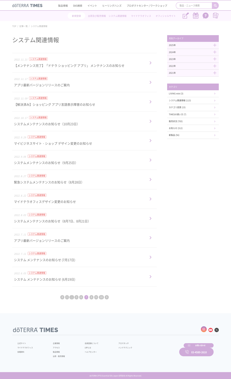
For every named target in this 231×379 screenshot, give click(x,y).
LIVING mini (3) (180, 97)
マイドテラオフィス (141, 15)
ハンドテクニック (117, 345)
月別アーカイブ (180, 38)
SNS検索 (77, 5)
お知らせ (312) (180, 135)
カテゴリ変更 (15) (182, 112)
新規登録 (76, 15)
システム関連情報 (118, 15)
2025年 (194, 46)
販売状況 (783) (180, 127)
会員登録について (86, 341)
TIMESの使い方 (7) (182, 120)
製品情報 (63, 5)
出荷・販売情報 (57, 354)
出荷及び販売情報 (97, 15)
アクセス (54, 345)
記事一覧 (23, 26)
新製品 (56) (178, 142)
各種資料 (21, 350)
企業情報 (54, 341)
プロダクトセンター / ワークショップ (147, 5)
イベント (92, 5)
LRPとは (82, 345)
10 (104, 297)
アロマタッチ (115, 341)
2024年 (194, 54)
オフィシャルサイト (166, 15)
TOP (14, 26)
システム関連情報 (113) (185, 105)
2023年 (194, 61)
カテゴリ (177, 90)
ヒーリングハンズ (112, 5)
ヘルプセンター (85, 350)
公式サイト (22, 341)
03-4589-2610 (199, 349)
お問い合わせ (159, 349)
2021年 (194, 76)
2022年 (194, 68)
